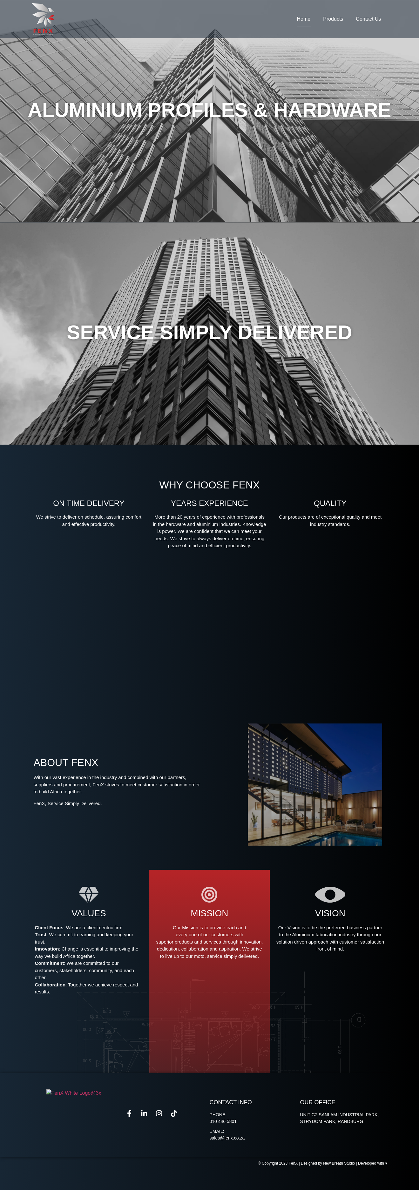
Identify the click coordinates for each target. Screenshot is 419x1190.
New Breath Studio (339, 1184)
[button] (209, 448)
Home (304, 19)
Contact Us (368, 19)
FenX (293, 1184)
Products (333, 19)
